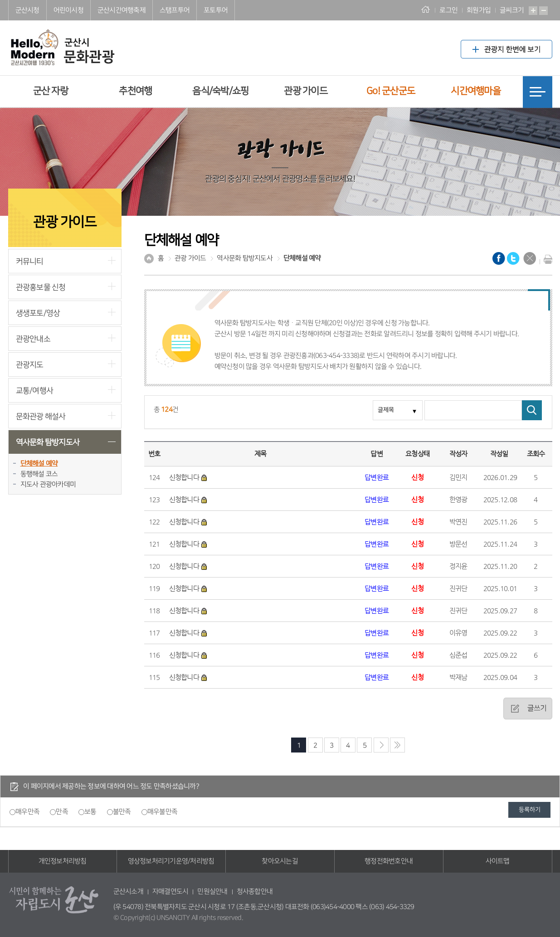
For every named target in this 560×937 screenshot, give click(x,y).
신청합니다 (188, 477)
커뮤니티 (30, 261)
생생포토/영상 (38, 313)
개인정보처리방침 (63, 861)
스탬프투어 (175, 10)
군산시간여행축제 (121, 10)
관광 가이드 (305, 91)
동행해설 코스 (39, 474)
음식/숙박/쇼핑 (220, 91)
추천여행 (135, 91)
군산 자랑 (50, 91)
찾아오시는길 (280, 861)
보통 (90, 812)
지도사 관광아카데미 (48, 484)
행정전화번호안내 (389, 861)
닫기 (529, 258)
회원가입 (479, 10)
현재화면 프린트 (546, 259)
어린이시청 (68, 10)
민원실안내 (212, 891)
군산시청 (27, 10)
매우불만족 (162, 812)
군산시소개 (128, 891)
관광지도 (30, 364)
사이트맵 (498, 861)
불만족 (122, 812)
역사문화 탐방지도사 (48, 442)
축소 (543, 10)
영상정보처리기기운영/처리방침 (171, 861)
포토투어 (216, 10)
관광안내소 (33, 339)
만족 (62, 812)
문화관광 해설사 (41, 416)
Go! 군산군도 (390, 91)
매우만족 (27, 812)
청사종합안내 (255, 891)
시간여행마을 (476, 91)
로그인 (448, 10)
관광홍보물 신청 (41, 287)
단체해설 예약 (39, 463)
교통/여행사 (35, 390)
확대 (533, 10)
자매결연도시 (170, 891)
